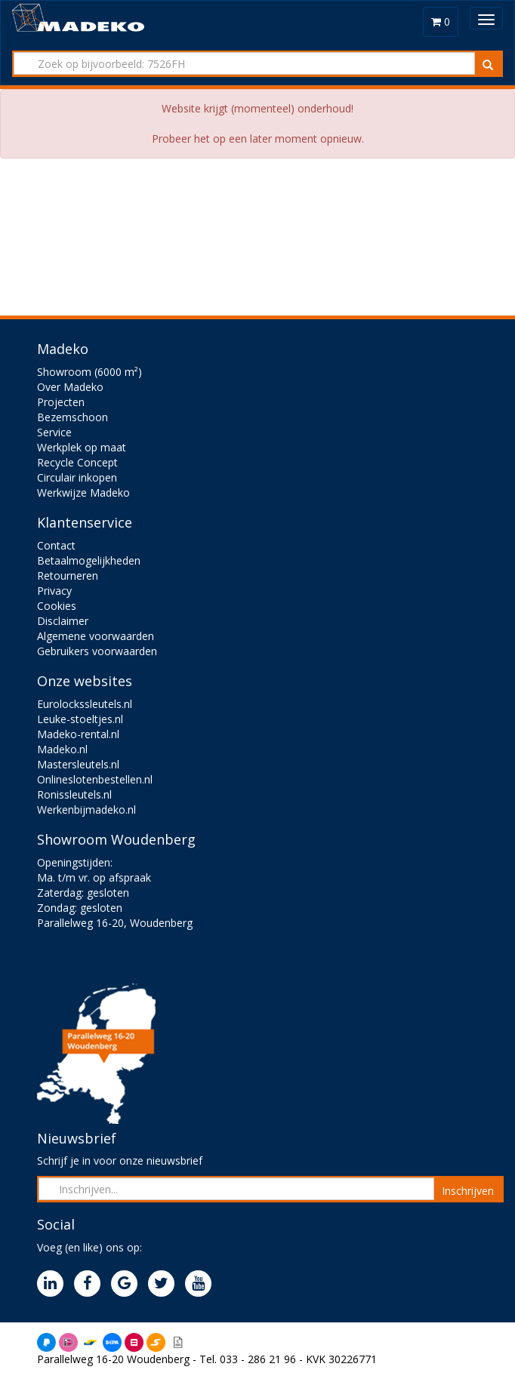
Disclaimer (62, 621)
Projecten (61, 402)
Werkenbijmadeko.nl (86, 809)
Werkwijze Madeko (83, 492)
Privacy (54, 590)
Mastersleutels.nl (78, 764)
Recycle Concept (77, 462)
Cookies (56, 606)
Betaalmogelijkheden (88, 560)
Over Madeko (70, 387)
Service (54, 432)
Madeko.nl (62, 749)
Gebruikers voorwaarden (97, 651)
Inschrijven (468, 1191)
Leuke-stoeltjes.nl (80, 719)
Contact (56, 545)
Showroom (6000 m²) (89, 372)
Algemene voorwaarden (95, 636)
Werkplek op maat (81, 447)
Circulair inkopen (77, 477)
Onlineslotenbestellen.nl (95, 779)
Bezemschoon (72, 417)
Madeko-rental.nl (78, 734)
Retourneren (67, 575)
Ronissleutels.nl (74, 794)
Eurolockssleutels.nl (84, 704)
